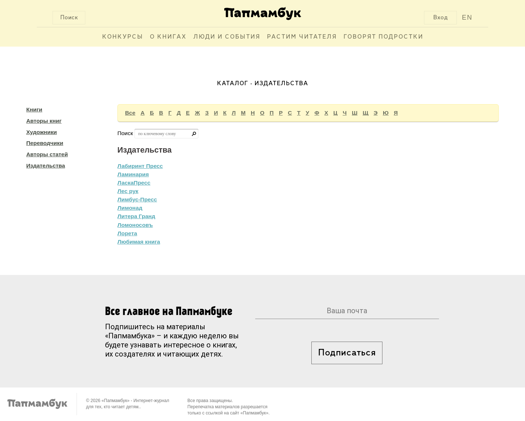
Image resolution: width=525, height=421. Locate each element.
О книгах (168, 37)
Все (130, 113)
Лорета (127, 233)
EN (467, 17)
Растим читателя (302, 37)
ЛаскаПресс (134, 183)
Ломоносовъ (135, 225)
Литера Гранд (136, 216)
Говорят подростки (383, 37)
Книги (34, 109)
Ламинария (133, 174)
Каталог (232, 83)
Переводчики (44, 143)
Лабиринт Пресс (140, 166)
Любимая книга (138, 242)
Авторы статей (47, 154)
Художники (41, 132)
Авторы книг (44, 121)
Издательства (45, 165)
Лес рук (127, 191)
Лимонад (129, 208)
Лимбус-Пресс (137, 199)
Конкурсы (122, 37)
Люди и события (226, 37)
